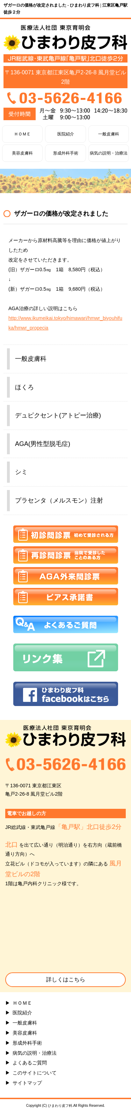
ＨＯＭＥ (22, 134)
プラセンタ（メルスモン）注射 (59, 500)
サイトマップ (27, 1083)
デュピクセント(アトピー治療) (58, 415)
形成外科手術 (65, 153)
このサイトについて (35, 1073)
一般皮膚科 (108, 134)
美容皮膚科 (22, 153)
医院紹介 (65, 134)
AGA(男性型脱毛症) (42, 443)
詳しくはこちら (65, 979)
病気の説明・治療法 (109, 153)
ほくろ (24, 387)
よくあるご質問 (30, 1062)
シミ (21, 471)
